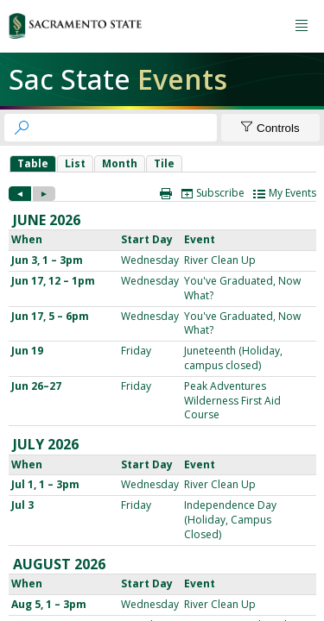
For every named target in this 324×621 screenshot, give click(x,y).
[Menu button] (301, 26)
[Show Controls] (270, 127)
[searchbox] (126, 128)
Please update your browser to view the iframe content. (162, 163)
